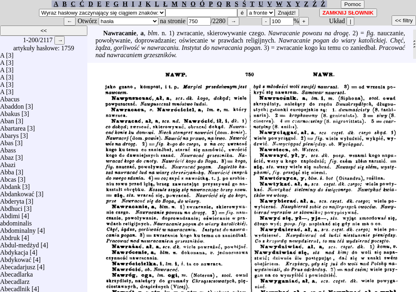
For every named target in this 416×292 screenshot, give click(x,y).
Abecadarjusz (17, 265)
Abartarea (13, 126)
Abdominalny (18, 228)
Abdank (10, 184)
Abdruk (10, 235)
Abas (6, 140)
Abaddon (12, 104)
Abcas (8, 177)
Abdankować (17, 192)
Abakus (10, 111)
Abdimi (10, 213)
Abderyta (12, 199)
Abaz (7, 155)
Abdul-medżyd (19, 243)
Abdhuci (11, 206)
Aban (7, 119)
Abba (7, 170)
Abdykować (15, 257)
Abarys (9, 133)
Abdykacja (14, 250)
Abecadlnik (15, 286)
